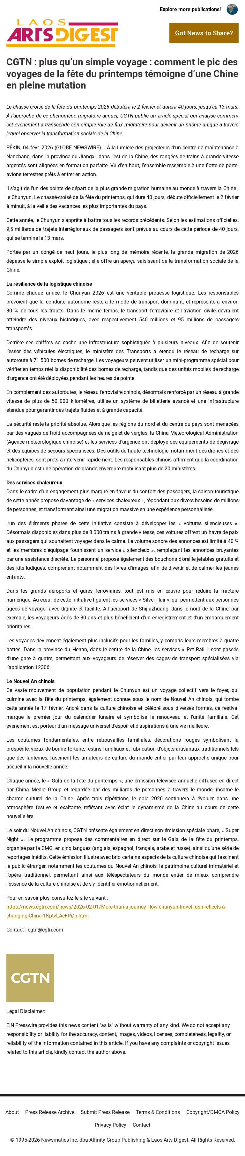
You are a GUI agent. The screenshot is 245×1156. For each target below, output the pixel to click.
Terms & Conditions (158, 1112)
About (12, 1112)
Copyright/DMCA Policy (213, 1112)
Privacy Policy (110, 1125)
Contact (141, 1125)
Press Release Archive (49, 1112)
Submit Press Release (105, 1112)
